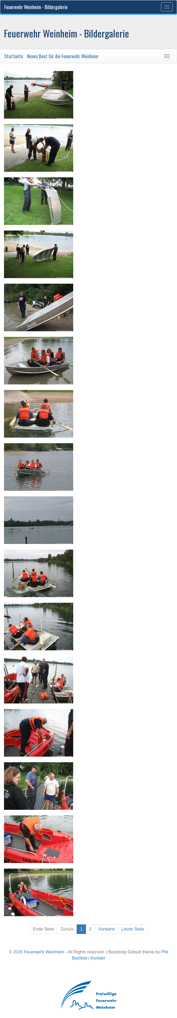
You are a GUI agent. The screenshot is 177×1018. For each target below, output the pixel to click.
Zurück (66, 929)
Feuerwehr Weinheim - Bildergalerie (36, 6)
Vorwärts (106, 929)
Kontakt (97, 958)
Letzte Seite (132, 929)
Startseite (13, 56)
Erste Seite (43, 929)
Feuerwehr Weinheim (44, 952)
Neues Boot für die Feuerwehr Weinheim (62, 56)
